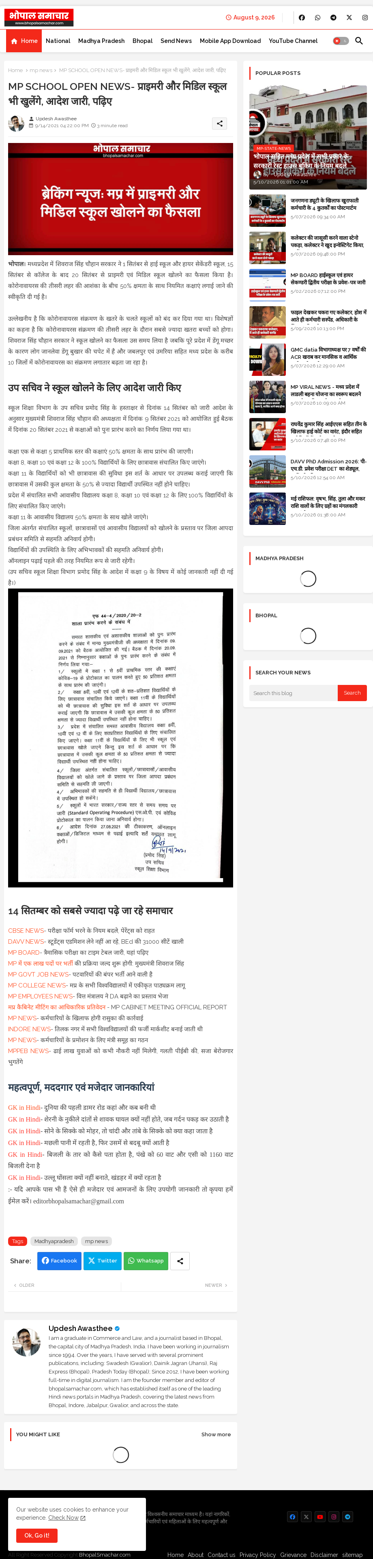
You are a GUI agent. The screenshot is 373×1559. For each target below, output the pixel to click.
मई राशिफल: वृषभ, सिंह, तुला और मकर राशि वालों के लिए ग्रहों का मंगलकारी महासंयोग (328, 506)
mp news (41, 70)
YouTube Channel (293, 41)
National (58, 41)
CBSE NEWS (26, 930)
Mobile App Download (230, 41)
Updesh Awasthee (81, 1328)
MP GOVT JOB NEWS (38, 974)
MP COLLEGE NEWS (37, 985)
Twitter (107, 1261)
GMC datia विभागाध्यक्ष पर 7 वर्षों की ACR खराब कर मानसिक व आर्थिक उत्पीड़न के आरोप (328, 357)
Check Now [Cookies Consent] (63, 1517)
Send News (176, 41)
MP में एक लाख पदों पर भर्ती (40, 963)
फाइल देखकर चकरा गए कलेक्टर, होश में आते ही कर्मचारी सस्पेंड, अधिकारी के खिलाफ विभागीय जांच (329, 319)
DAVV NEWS (26, 941)
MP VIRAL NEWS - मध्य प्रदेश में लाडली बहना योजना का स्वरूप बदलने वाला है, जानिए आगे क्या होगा (326, 394)
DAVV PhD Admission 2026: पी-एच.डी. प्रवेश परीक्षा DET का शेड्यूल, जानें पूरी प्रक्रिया (329, 469)
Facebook (64, 1261)
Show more (216, 1434)
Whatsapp (150, 1261)
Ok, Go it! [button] (36, 1535)
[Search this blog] (293, 693)
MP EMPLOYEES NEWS (40, 996)
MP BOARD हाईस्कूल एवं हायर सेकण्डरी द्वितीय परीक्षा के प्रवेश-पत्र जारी (328, 279)
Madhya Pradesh (101, 41)
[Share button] (180, 1261)
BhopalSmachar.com (105, 1555)
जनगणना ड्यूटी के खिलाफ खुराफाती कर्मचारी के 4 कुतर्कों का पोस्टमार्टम (324, 204)
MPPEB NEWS (28, 1051)
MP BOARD (24, 952)
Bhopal (142, 41)
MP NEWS (22, 1018)
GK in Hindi (24, 1107)
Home (29, 41)
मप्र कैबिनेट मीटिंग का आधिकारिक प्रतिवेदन (56, 1007)
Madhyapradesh (54, 1241)
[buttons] (302, 17)
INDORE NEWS (29, 1029)
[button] (341, 41)
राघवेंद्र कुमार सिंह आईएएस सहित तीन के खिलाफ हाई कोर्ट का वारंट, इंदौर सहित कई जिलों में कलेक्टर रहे (329, 431)
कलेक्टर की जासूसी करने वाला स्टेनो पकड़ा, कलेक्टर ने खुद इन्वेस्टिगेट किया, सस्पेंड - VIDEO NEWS (327, 245)
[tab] (24, 41)
